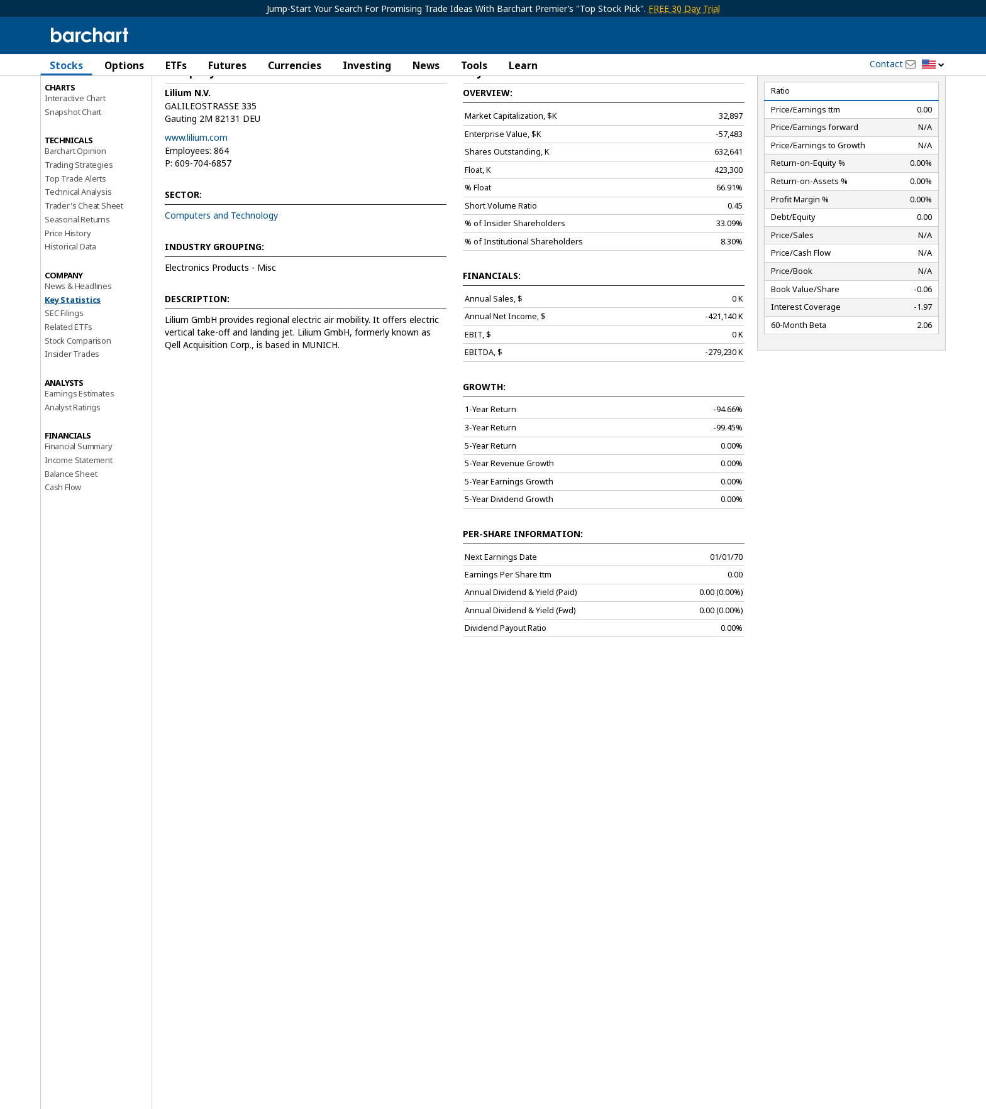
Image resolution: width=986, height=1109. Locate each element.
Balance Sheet (71, 527)
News (426, 65)
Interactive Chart (75, 151)
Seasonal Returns (77, 272)
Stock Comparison (78, 394)
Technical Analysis (78, 245)
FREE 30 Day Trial (684, 8)
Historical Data (70, 300)
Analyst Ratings (73, 460)
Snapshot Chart (73, 165)
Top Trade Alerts (75, 232)
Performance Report (82, 112)
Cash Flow (63, 541)
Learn (523, 65)
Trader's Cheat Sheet (84, 259)
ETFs (176, 65)
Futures (227, 65)
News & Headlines (78, 339)
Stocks (66, 65)
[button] (933, 65)
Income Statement (79, 513)
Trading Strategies (79, 218)
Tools (474, 65)
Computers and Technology (221, 269)
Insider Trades (72, 407)
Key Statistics (73, 353)
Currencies (294, 65)
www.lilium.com (196, 191)
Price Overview (72, 98)
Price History (68, 286)
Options (124, 65)
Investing (367, 65)
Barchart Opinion (75, 204)
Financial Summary (79, 500)
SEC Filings (64, 367)
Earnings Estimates (79, 446)
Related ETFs (68, 380)
